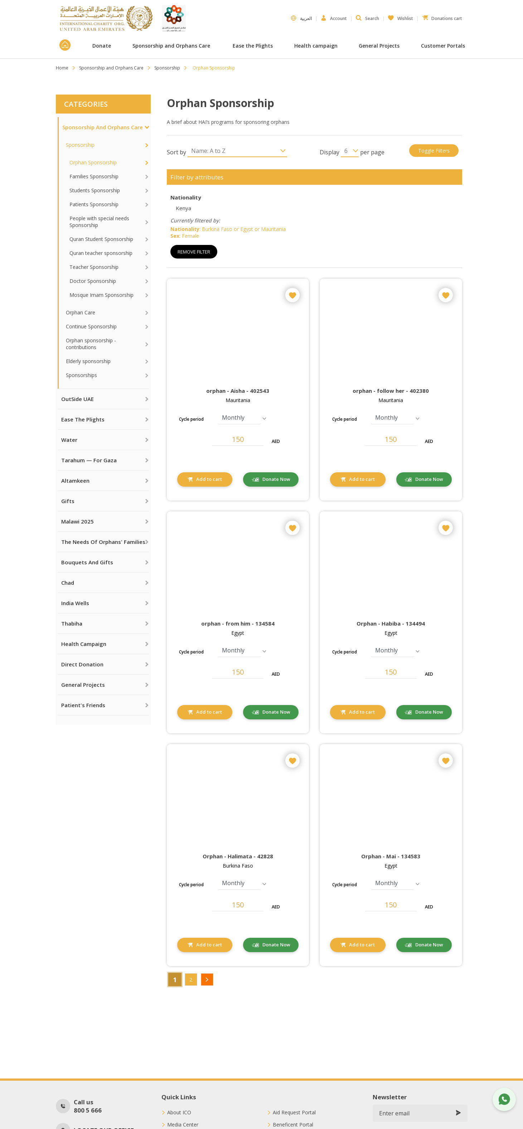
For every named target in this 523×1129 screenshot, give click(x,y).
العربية (301, 18)
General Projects (379, 45)
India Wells (75, 603)
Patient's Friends (83, 705)
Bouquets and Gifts (87, 562)
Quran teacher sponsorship (100, 253)
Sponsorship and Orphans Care (172, 45)
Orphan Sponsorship (93, 162)
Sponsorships (81, 375)
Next (207, 979)
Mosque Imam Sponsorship (101, 294)
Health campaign (316, 45)
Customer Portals (443, 45)
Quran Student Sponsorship (101, 239)
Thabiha (71, 623)
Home (62, 68)
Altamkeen (75, 480)
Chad (67, 582)
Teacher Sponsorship (93, 267)
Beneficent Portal (293, 1124)
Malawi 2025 (77, 521)
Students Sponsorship (94, 190)
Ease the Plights (253, 45)
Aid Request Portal (294, 1112)
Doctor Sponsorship (92, 281)
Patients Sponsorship (93, 204)
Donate (101, 45)
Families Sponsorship (93, 176)
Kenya (183, 208)
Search (367, 18)
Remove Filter (194, 252)
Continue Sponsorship (91, 326)
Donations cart (442, 16)
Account (334, 18)
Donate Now (276, 479)
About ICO (179, 1112)
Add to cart (209, 479)
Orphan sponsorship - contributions (91, 344)
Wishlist (400, 16)
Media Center (182, 1124)
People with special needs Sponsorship (99, 221)
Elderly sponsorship (88, 361)
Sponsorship (167, 68)
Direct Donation (82, 664)
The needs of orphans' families (103, 541)
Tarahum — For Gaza (89, 460)
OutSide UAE (77, 398)
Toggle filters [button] (434, 150)
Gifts (67, 501)
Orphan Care (80, 312)
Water (69, 439)
